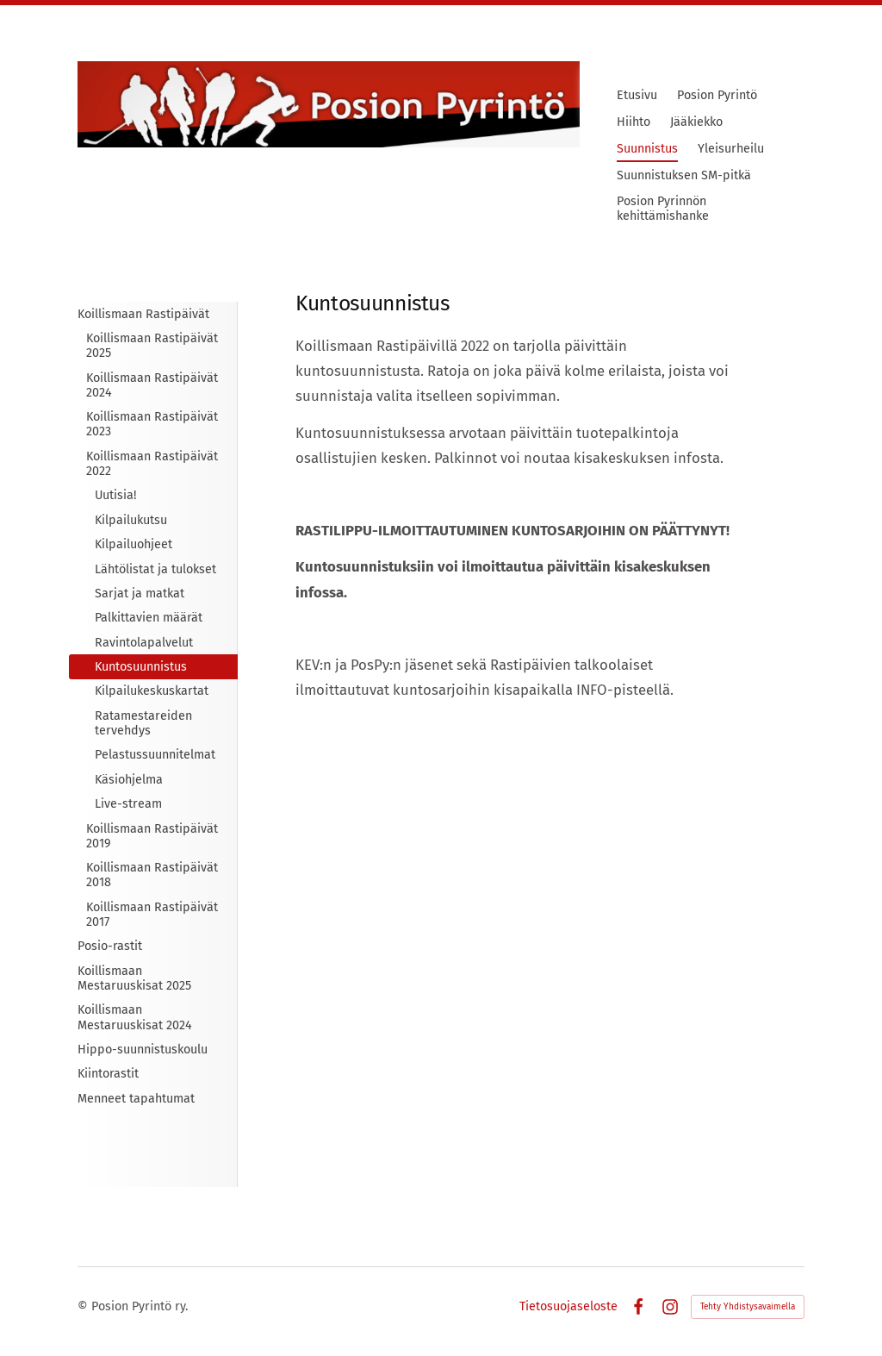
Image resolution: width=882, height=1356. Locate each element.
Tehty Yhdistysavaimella (747, 1307)
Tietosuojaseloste (568, 1307)
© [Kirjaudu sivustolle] (84, 1306)
